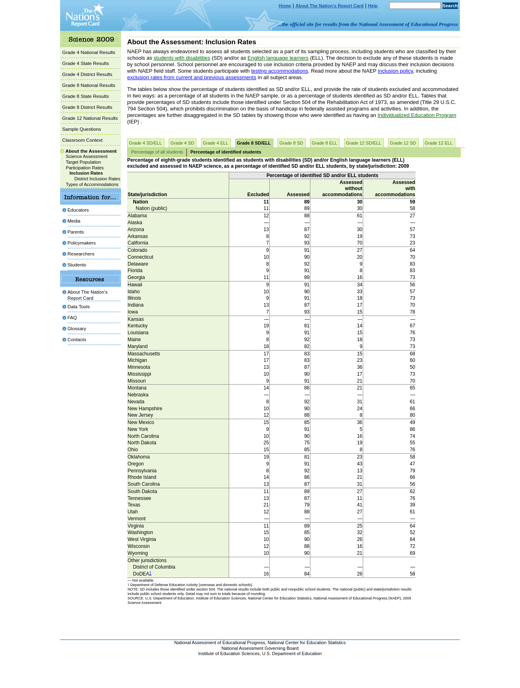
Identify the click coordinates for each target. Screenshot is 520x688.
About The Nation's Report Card (329, 5)
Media (73, 220)
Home (285, 5)
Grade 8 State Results (85, 96)
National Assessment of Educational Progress (219, 642)
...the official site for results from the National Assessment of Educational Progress (368, 24)
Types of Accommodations (92, 184)
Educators (78, 209)
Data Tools (78, 306)
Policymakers (81, 242)
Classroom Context (82, 140)
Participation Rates (85, 167)
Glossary (76, 328)
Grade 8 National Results (88, 85)
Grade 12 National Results (90, 118)
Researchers (80, 253)
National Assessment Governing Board (260, 648)
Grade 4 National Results (88, 52)
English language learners (277, 58)
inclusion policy (395, 71)
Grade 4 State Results (85, 63)
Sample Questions (81, 129)
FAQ (72, 317)
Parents (75, 231)
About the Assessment (91, 151)
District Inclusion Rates (97, 178)
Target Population (83, 162)
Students (76, 264)
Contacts (76, 339)
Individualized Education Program (416, 115)
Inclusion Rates (86, 173)
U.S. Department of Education (292, 653)
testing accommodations (279, 71)
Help (373, 5)
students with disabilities (182, 58)
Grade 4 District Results (87, 74)
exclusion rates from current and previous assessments (191, 77)
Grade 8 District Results (87, 107)
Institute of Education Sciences (229, 653)
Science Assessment (87, 156)
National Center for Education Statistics (307, 642)
